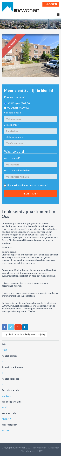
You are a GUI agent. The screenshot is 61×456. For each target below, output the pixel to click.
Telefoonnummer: (14, 136)
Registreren (30, 193)
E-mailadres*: (12, 124)
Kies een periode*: (15, 97)
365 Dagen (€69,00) (17, 103)
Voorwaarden (39, 447)
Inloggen (51, 4)
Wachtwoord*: (12, 158)
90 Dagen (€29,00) (16, 107)
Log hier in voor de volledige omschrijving (24, 334)
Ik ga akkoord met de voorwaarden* (26, 185)
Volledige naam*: (14, 112)
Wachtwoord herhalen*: (18, 170)
